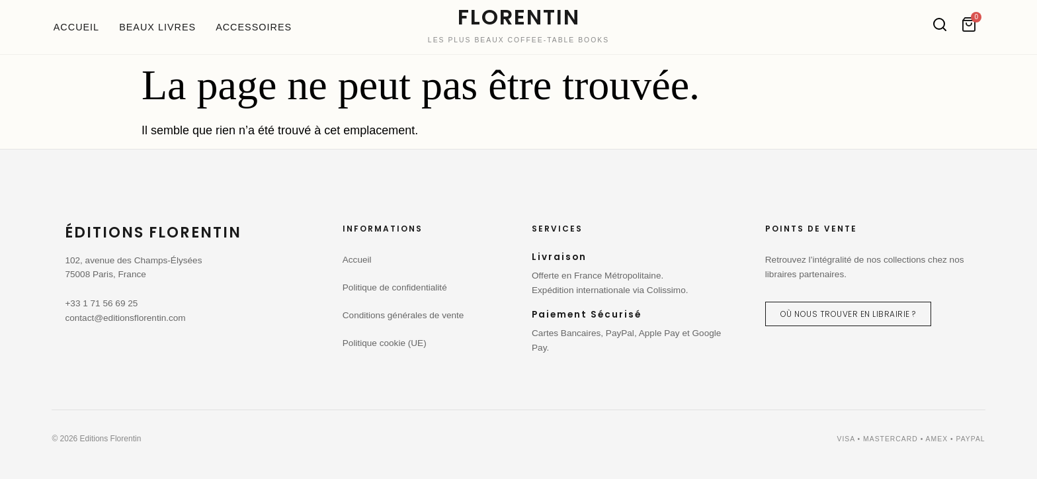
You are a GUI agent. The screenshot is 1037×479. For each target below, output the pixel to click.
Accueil (76, 27)
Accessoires (254, 27)
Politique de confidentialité (395, 287)
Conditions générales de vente (403, 315)
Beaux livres (157, 27)
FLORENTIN (519, 17)
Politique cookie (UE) (385, 343)
